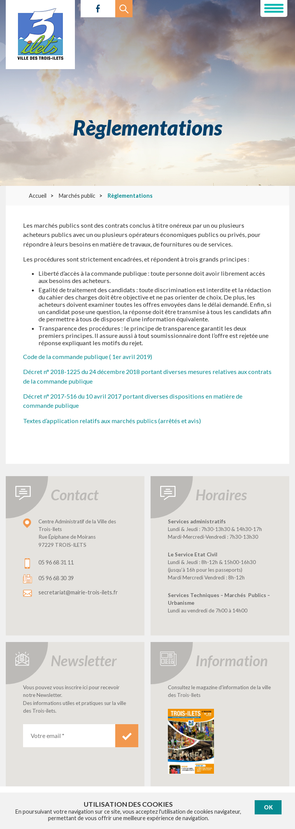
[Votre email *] (69, 735)
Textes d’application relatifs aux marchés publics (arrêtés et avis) (112, 420)
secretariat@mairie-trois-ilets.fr (78, 592)
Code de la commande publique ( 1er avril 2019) (87, 356)
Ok (268, 807)
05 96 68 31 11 (56, 562)
